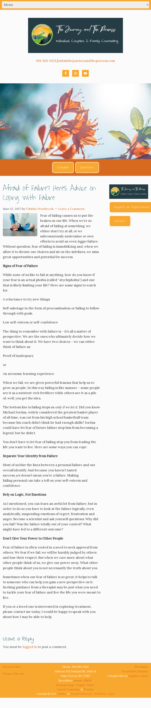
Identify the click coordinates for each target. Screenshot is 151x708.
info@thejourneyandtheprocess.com (86, 61)
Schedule (63, 167)
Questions (87, 167)
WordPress (100, 693)
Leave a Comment (71, 209)
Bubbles (62, 693)
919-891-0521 (46, 61)
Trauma (88, 689)
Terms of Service (13, 673)
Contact (120, 221)
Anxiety (78, 680)
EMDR (88, 680)
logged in (30, 647)
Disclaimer (141, 666)
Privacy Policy (12, 666)
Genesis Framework (81, 693)
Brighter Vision (138, 676)
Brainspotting (65, 685)
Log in (111, 693)
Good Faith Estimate (135, 671)
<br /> (128, 272)
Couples (80, 685)
